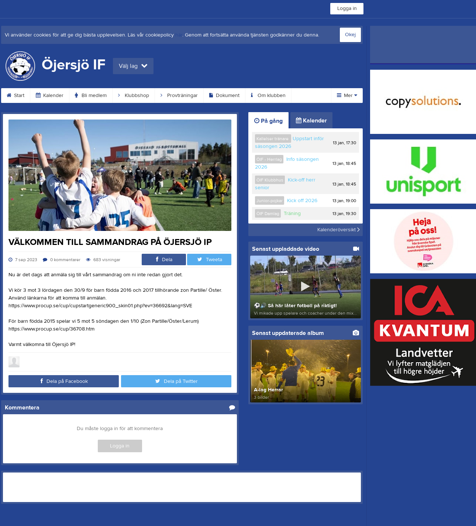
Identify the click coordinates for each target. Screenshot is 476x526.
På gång (268, 121)
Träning (292, 213)
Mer (347, 95)
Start (15, 95)
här (178, 35)
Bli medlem (91, 95)
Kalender (49, 95)
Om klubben (268, 95)
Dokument (224, 95)
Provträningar (179, 95)
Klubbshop (133, 95)
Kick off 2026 (302, 200)
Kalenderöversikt (338, 229)
